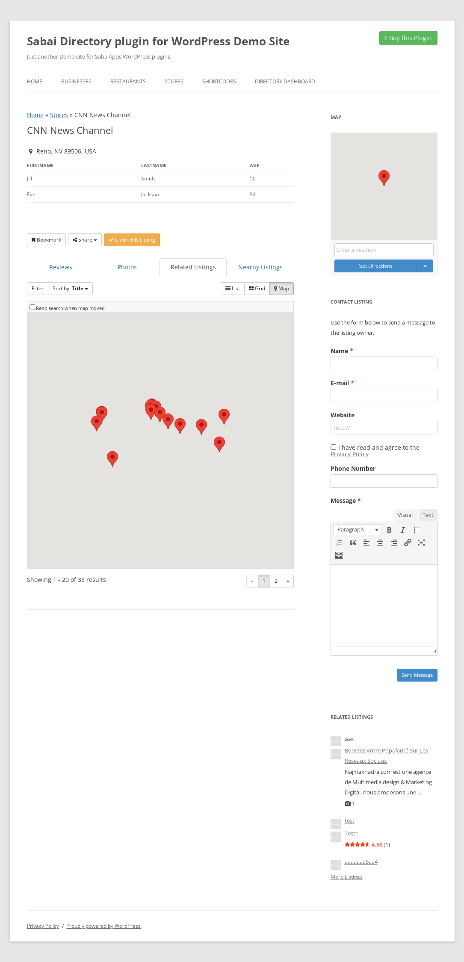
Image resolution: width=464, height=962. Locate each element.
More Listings (347, 876)
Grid (257, 288)
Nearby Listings (260, 267)
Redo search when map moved (70, 308)
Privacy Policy (350, 454)
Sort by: (70, 288)
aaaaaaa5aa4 (361, 861)
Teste (351, 833)
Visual (405, 515)
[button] (168, 421)
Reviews (60, 267)
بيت (349, 737)
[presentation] (357, 530)
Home (34, 81)
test (350, 820)
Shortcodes (219, 81)
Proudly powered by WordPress (103, 926)
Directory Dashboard (285, 81)
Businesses (76, 81)
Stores (174, 81)
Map (281, 288)
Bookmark (46, 239)
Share (85, 239)
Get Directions (375, 265)
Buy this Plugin (408, 38)
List (232, 288)
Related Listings (193, 267)
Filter (38, 288)
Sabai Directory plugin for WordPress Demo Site (158, 41)
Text (428, 515)
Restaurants (128, 81)
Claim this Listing (132, 239)
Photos (127, 267)
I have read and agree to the (375, 450)
